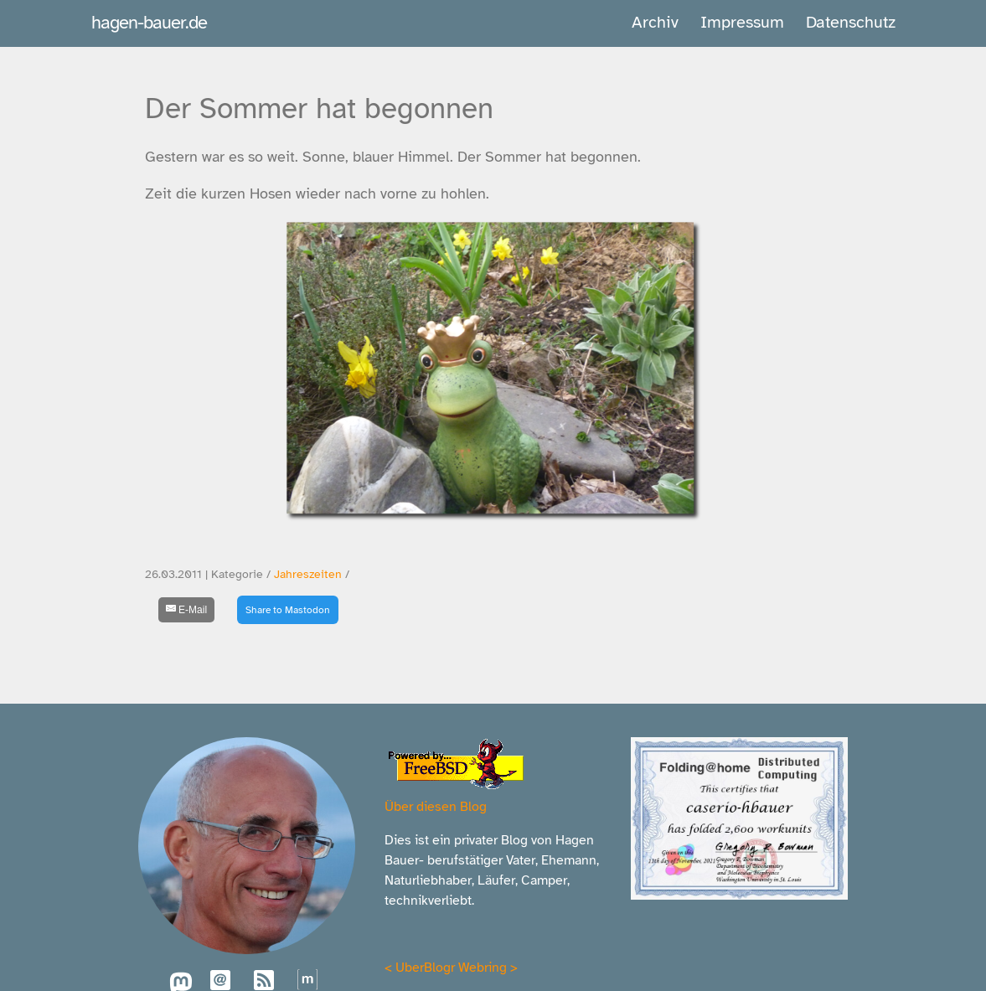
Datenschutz (851, 22)
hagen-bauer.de (149, 22)
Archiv (655, 22)
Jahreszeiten (308, 574)
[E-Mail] (187, 610)
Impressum (742, 22)
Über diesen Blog (436, 806)
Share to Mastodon (287, 610)
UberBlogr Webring (451, 967)
